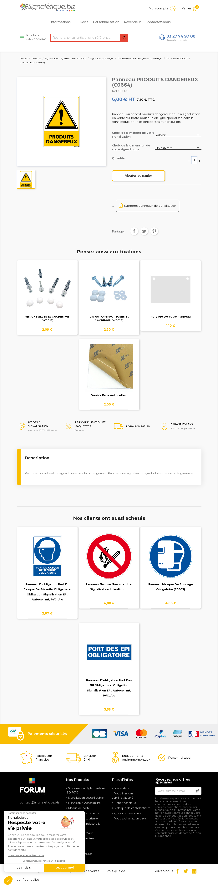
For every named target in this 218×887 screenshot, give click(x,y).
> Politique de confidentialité (131, 808)
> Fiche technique (124, 803)
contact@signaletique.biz (39, 802)
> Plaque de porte (78, 808)
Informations (62, 22)
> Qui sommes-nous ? (126, 813)
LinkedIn (194, 871)
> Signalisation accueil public (85, 797)
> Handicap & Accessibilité (83, 803)
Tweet (144, 231)
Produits (36, 37)
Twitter (186, 871)
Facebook (177, 871)
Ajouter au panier (138, 175)
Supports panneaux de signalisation (150, 205)
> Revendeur (120, 788)
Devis (84, 22)
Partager (134, 231)
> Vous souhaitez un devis (129, 818)
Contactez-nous (158, 22)
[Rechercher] (89, 38)
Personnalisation (106, 22)
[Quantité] (194, 160)
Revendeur (132, 22)
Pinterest (154, 231)
